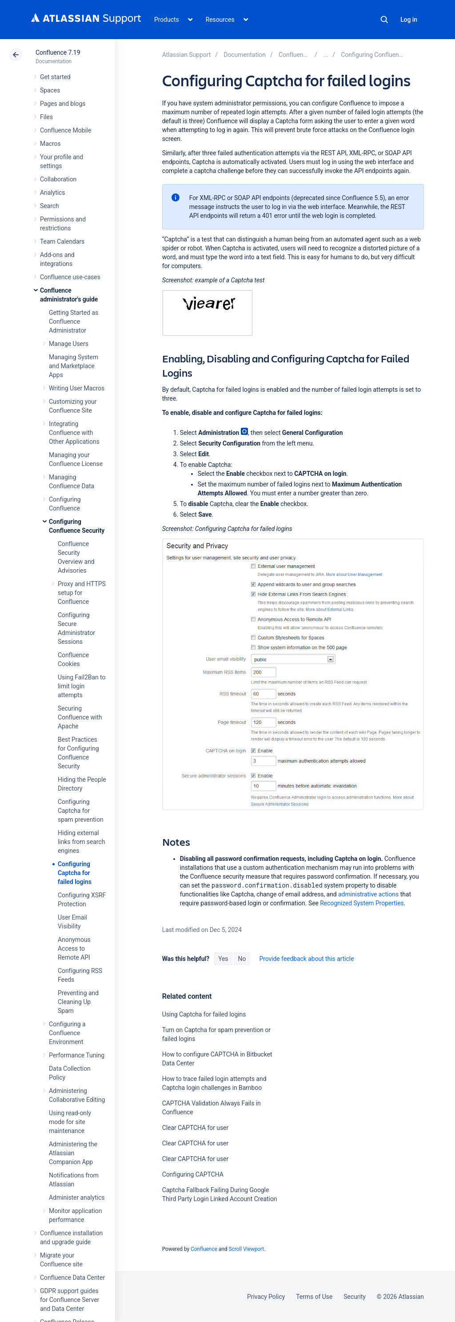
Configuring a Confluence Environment (67, 1033)
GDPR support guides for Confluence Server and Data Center (69, 1299)
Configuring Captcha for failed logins (75, 872)
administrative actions (368, 894)
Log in (408, 19)
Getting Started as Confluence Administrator (73, 321)
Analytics (52, 192)
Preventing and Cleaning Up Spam (78, 1001)
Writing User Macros (76, 388)
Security (354, 1296)
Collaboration (58, 179)
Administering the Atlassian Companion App (73, 1153)
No (242, 958)
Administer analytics (76, 1197)
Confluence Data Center (72, 1277)
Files (46, 117)
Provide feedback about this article (306, 958)
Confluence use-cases (70, 277)
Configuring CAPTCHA (193, 1174)
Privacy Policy (266, 1296)
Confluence (204, 1249)
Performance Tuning (76, 1055)
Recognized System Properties (361, 903)
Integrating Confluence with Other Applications (74, 432)
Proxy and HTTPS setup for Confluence (82, 592)
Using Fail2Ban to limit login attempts (81, 686)
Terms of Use (314, 1296)
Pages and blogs (62, 103)
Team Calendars (62, 241)
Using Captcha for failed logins (204, 1014)
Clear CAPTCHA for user (195, 1127)
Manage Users (68, 343)
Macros (50, 143)
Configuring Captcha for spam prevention (81, 810)
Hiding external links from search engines (81, 841)
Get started (55, 76)
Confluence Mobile (65, 130)
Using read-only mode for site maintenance (70, 1121)
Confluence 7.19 (58, 52)
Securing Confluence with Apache (80, 717)
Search (384, 19)
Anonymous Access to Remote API (74, 948)
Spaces (50, 90)
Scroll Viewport (246, 1249)
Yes (223, 958)
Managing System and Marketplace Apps (73, 366)
